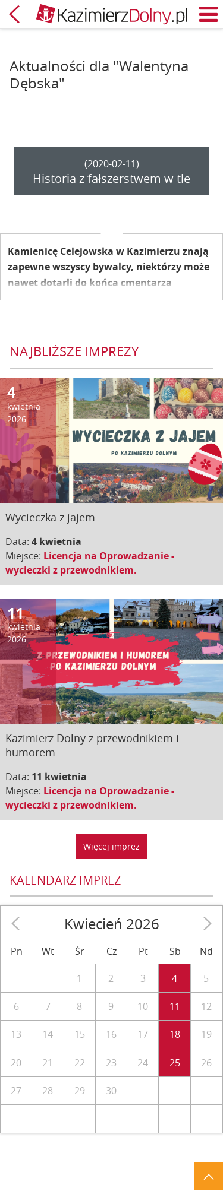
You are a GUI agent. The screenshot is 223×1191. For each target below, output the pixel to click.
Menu (208, 14)
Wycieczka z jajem (50, 517)
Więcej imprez (111, 846)
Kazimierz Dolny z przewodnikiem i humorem (92, 745)
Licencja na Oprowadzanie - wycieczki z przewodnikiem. (89, 563)
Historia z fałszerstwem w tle (111, 178)
